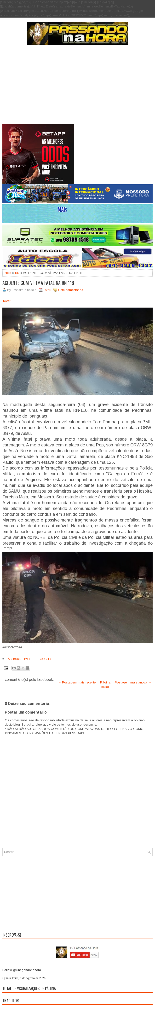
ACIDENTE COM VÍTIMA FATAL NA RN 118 (38, 282)
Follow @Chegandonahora (21, 970)
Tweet (6, 301)
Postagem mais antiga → (133, 682)
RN (17, 273)
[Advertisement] (77, 88)
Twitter (29, 658)
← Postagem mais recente (77, 682)
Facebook (13, 658)
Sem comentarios (70, 290)
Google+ (45, 658)
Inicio (7, 273)
